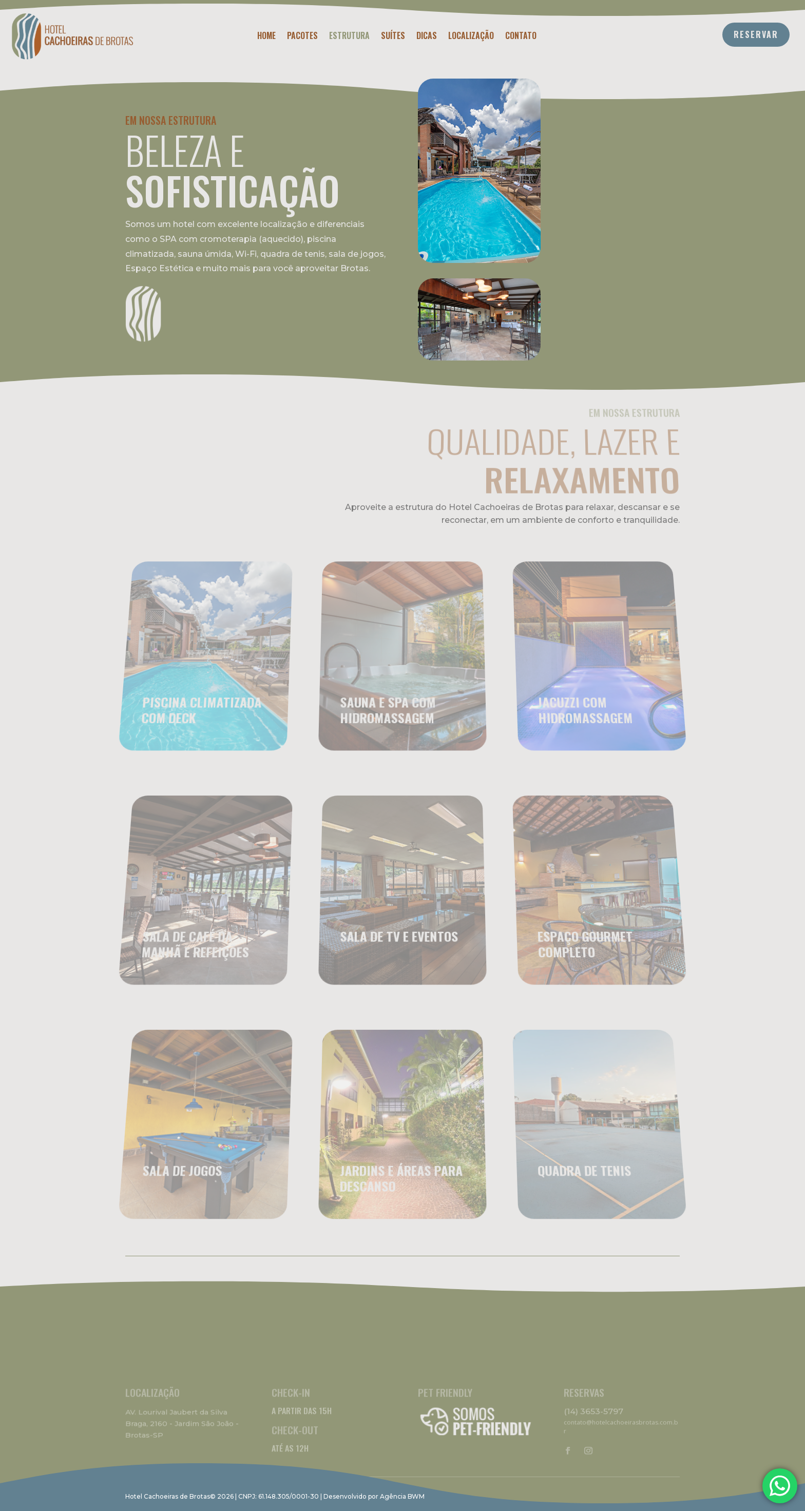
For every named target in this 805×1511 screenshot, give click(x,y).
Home (266, 37)
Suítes (393, 37)
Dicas (426, 37)
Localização (471, 37)
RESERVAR (756, 34)
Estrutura (349, 37)
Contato (520, 37)
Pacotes (302, 37)
